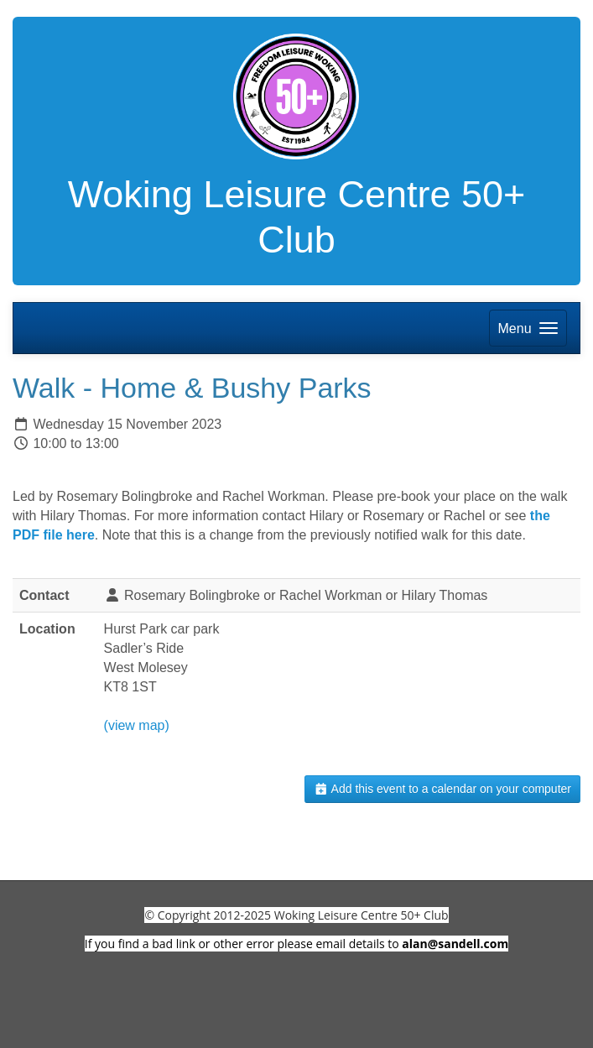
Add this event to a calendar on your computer (442, 788)
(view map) (136, 725)
